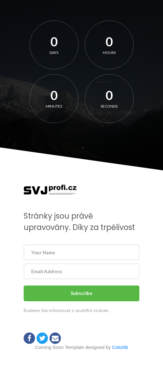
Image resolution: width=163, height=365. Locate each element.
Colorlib (120, 347)
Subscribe (81, 293)
